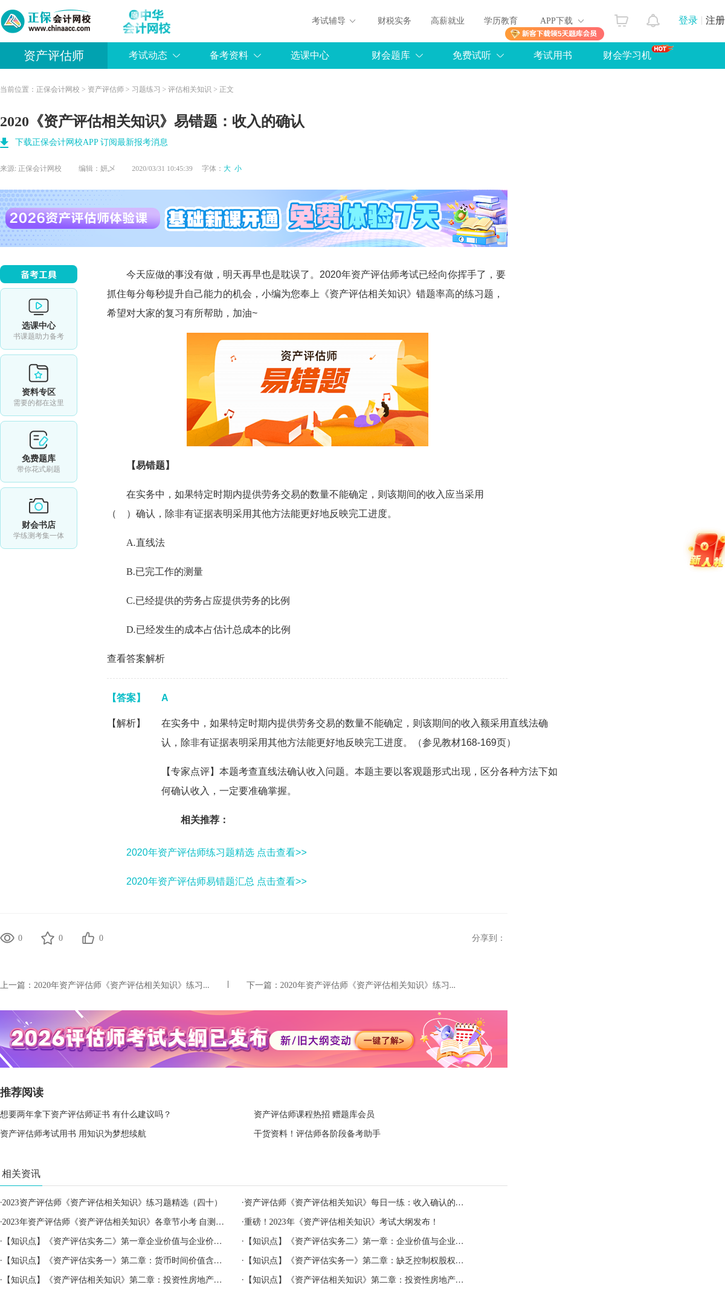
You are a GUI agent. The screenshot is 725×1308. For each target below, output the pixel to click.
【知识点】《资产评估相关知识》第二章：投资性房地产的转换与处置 (133, 1279)
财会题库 (391, 55)
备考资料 (229, 55)
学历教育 (501, 20)
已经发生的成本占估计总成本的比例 (213, 629)
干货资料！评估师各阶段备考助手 (317, 1133)
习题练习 (146, 89)
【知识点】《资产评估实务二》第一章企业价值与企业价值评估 (120, 1241)
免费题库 (39, 452)
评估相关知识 (189, 89)
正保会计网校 (58, 89)
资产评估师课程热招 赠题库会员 (314, 1114)
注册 (715, 20)
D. (131, 629)
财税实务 (394, 20)
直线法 (150, 542)
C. (130, 600)
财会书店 (39, 518)
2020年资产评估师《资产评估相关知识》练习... (122, 985)
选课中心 (310, 55)
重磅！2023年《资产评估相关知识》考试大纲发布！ (341, 1221)
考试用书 (552, 55)
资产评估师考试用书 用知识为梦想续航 (73, 1133)
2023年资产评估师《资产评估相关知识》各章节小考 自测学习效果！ (130, 1221)
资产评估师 (54, 55)
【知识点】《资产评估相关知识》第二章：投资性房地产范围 (358, 1279)
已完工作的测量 (169, 571)
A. (131, 542)
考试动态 (148, 55)
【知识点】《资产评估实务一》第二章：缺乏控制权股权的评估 (362, 1260)
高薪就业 (448, 20)
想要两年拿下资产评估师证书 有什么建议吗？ (86, 1114)
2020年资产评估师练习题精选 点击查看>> (216, 852)
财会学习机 (638, 52)
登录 (688, 20)
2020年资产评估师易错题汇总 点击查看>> (216, 881)
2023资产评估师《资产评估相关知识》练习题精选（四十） (112, 1202)
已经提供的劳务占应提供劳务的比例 (212, 600)
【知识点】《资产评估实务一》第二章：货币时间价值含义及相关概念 (133, 1260)
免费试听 (472, 55)
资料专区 (39, 385)
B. (130, 571)
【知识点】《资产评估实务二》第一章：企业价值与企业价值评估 (366, 1241)
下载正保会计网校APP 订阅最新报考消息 (91, 142)
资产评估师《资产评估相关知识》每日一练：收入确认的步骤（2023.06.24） (385, 1202)
